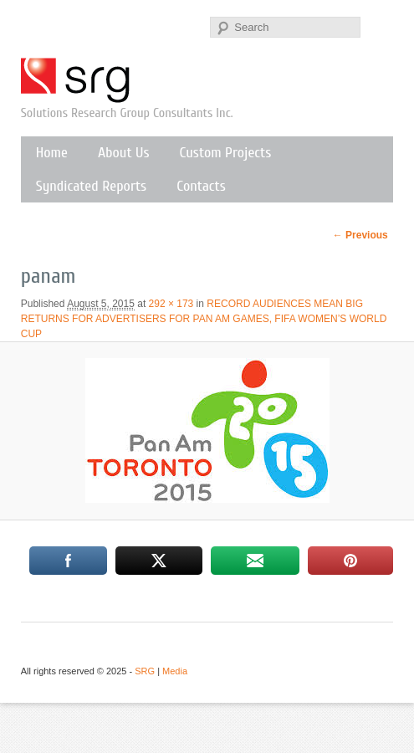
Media (174, 671)
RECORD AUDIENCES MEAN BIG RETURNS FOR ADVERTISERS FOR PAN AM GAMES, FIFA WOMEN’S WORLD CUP (204, 319)
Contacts (201, 186)
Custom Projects (226, 152)
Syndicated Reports (91, 186)
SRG (76, 80)
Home (52, 152)
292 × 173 (171, 304)
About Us (124, 152)
